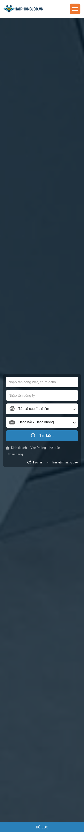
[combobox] (42, 408)
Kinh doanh (16, 448)
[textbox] (42, 408)
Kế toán (55, 448)
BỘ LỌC (42, 827)
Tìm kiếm (42, 436)
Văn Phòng (38, 448)
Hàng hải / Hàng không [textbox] (36, 422)
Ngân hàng (15, 454)
